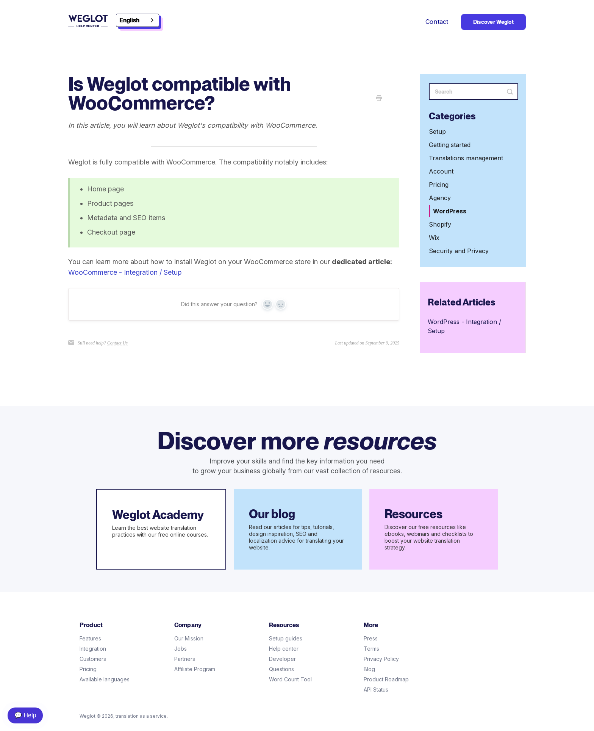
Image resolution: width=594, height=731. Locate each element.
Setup (437, 131)
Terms (371, 648)
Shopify (440, 224)
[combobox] (137, 20)
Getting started (450, 145)
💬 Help (25, 715)
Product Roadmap (386, 679)
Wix (434, 237)
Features (90, 638)
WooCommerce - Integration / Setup (125, 272)
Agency (440, 198)
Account (441, 171)
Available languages (105, 679)
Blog (369, 669)
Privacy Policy (381, 659)
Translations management (466, 158)
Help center (284, 648)
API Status (376, 689)
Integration (93, 648)
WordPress (449, 211)
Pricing (439, 184)
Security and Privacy (459, 251)
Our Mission (188, 638)
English (129, 20)
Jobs (180, 648)
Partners (184, 659)
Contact (437, 21)
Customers (93, 659)
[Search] (473, 91)
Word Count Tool (290, 679)
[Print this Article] (379, 98)
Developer (282, 659)
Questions (281, 669)
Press (371, 638)
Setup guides (285, 638)
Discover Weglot (493, 22)
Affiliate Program (194, 669)
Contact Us (117, 343)
